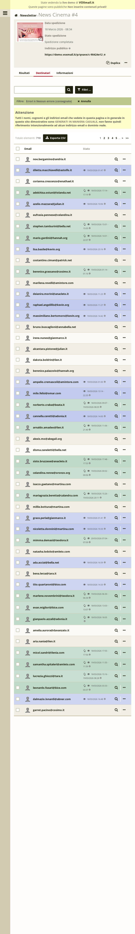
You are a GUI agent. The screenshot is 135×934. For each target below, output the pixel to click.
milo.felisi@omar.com (47, 393)
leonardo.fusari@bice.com (49, 687)
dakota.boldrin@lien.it (47, 360)
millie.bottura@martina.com (51, 507)
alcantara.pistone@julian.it (50, 349)
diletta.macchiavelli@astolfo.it (52, 170)
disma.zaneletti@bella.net (49, 450)
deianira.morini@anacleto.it (51, 294)
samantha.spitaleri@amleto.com (54, 664)
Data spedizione (55, 23)
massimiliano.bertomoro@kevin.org (56, 316)
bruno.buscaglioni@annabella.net (54, 327)
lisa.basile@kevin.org (46, 249)
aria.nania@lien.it (44, 641)
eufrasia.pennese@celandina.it (52, 215)
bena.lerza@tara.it (44, 573)
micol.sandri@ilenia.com (48, 652)
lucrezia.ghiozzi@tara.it (48, 676)
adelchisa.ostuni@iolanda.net (52, 192)
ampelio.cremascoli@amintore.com (56, 382)
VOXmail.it (86, 2)
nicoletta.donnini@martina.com (53, 529)
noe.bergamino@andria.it (49, 159)
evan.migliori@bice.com (48, 607)
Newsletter (28, 15)
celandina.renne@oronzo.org (51, 473)
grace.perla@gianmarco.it (49, 518)
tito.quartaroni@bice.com (49, 584)
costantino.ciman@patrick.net (52, 260)
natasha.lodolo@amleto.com (51, 551)
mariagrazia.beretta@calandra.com (55, 495)
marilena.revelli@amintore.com (53, 283)
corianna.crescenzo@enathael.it (53, 181)
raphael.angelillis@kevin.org (51, 305)
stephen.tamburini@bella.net (52, 226)
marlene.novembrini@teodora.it (53, 596)
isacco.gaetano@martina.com (52, 484)
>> (127, 138)
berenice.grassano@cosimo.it (52, 271)
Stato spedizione (55, 35)
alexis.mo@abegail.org (47, 439)
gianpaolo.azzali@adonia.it (50, 619)
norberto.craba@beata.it (49, 405)
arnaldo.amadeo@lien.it (48, 427)
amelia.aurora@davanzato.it (51, 630)
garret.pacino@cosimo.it (48, 710)
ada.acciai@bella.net (46, 562)
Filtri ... (84, 89)
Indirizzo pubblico (58, 48)
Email (27, 148)
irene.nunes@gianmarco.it (50, 338)
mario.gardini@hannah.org (50, 238)
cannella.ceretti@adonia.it (49, 416)
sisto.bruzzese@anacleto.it (50, 461)
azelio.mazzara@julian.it (48, 204)
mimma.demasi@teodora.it (50, 540)
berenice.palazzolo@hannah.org (53, 371)
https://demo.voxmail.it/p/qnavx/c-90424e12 (75, 54)
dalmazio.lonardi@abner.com (52, 699)
